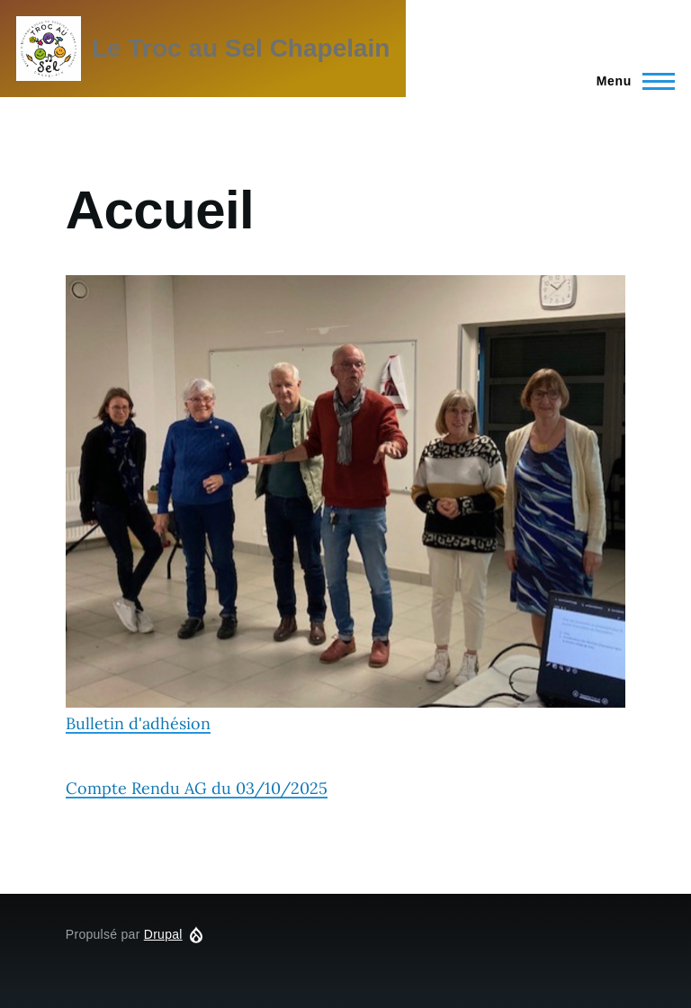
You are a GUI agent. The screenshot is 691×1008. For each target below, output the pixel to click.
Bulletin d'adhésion (345, 504)
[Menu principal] (630, 81)
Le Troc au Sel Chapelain (241, 48)
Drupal (163, 934)
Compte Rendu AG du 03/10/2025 (197, 788)
